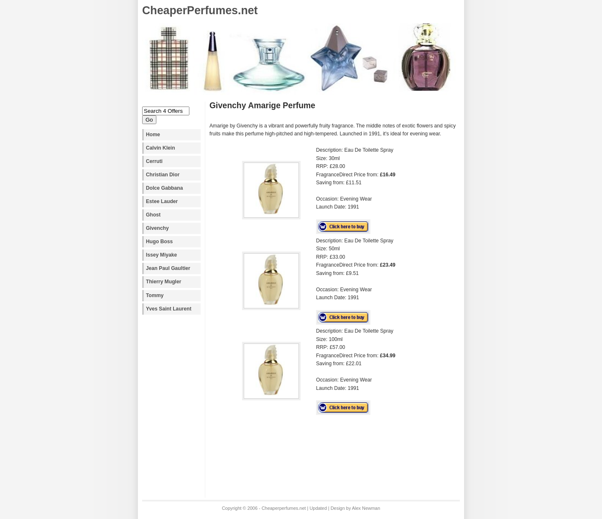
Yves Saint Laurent (168, 309)
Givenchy (157, 228)
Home (153, 134)
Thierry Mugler (163, 282)
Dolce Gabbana (164, 188)
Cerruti (154, 161)
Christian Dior (162, 175)
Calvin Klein (160, 148)
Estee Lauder (162, 201)
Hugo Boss (159, 241)
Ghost (153, 215)
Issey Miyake (161, 255)
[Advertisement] (307, 446)
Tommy (154, 295)
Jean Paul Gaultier (168, 268)
